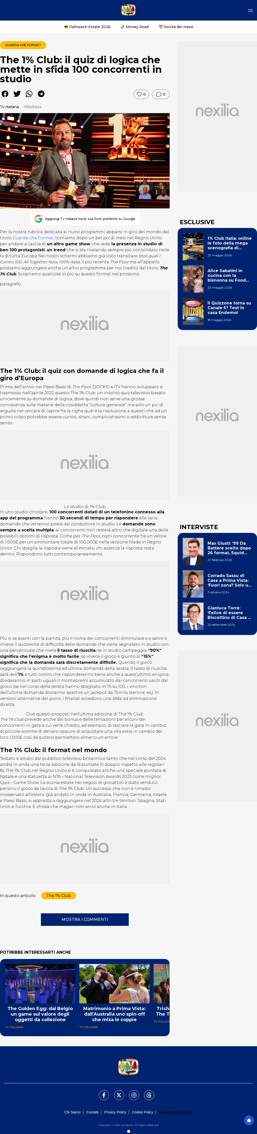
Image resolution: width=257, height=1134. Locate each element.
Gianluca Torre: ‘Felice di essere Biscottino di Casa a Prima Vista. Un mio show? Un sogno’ (229, 613)
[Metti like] (141, 94)
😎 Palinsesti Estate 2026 (87, 27)
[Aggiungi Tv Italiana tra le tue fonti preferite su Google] (85, 218)
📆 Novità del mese (176, 27)
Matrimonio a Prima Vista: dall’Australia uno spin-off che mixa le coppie (114, 1014)
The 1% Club (58, 895)
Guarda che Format (23, 45)
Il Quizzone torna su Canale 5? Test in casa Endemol (229, 308)
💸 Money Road (134, 27)
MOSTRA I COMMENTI (84, 919)
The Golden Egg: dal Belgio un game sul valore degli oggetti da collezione (40, 1014)
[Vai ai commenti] (161, 94)
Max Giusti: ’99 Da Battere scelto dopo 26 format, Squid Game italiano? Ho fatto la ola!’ (229, 548)
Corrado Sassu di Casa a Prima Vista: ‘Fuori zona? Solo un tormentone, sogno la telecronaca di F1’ (229, 580)
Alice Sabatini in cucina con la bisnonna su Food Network (227, 275)
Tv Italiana (9, 107)
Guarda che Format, (33, 237)
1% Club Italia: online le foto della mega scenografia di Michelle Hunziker (230, 243)
